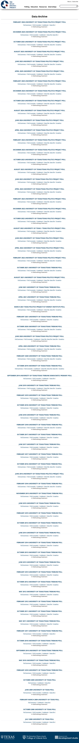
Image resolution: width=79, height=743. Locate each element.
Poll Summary (27, 25)
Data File (52, 25)
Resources (43, 7)
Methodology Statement (40, 27)
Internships (52, 7)
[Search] (69, 6)
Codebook (45, 25)
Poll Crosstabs (37, 25)
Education (34, 7)
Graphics (58, 44)
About (69, 1)
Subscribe (75, 1)
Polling (26, 7)
